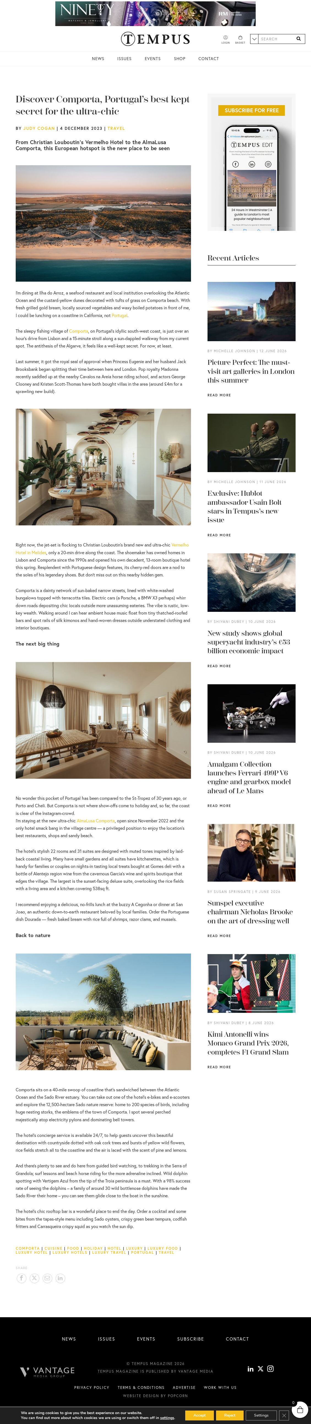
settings (167, 1417)
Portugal (119, 315)
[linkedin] (250, 1377)
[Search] (298, 39)
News (98, 58)
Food (73, 1248)
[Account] (226, 40)
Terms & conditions (141, 1395)
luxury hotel (32, 1252)
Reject (229, 1415)
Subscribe (190, 1339)
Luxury (134, 1248)
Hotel (114, 1248)
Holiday (93, 1248)
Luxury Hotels (70, 1252)
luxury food (163, 1248)
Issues (124, 58)
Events (153, 58)
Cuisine (53, 1248)
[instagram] (270, 1377)
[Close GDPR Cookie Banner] (284, 1415)
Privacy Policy (92, 1395)
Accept (199, 1415)
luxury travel (109, 1252)
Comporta (28, 1248)
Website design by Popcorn (155, 1403)
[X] (260, 1377)
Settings (261, 1415)
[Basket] (240, 40)
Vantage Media (196, 1379)
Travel (116, 128)
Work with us (220, 1395)
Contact (208, 58)
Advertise (184, 1395)
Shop (179, 58)
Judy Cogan (39, 128)
